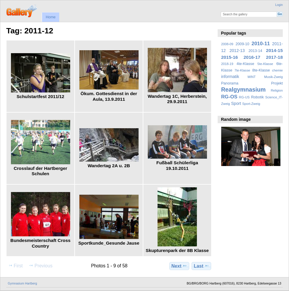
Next (179, 266)
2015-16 (229, 57)
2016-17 (252, 57)
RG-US (244, 97)
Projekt (277, 83)
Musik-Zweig (273, 77)
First (15, 265)
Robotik (257, 97)
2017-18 (274, 57)
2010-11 (261, 43)
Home (50, 17)
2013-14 (255, 51)
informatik (230, 76)
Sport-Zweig (251, 103)
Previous (40, 265)
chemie (277, 70)
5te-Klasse (265, 64)
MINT (252, 77)
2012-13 (237, 50)
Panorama (229, 83)
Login (279, 4)
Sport (236, 103)
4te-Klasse (245, 64)
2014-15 (274, 50)
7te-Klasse (242, 70)
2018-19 (227, 64)
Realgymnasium (243, 89)
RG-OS (229, 97)
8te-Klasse (261, 70)
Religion (277, 90)
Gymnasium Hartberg (22, 283)
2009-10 (242, 44)
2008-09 (227, 44)
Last (201, 266)
